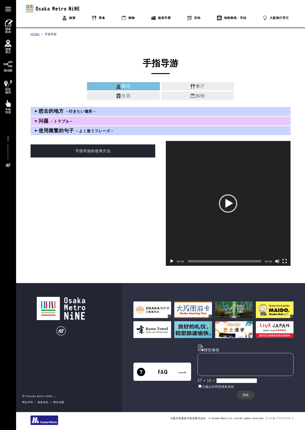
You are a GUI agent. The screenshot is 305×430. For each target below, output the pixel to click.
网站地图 (58, 402)
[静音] (277, 261)
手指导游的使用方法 (92, 151)
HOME (35, 34)
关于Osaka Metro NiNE (37, 396)
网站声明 (27, 402)
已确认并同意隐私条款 (218, 386)
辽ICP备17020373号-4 (279, 418)
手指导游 (51, 34)
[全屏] (284, 261)
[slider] (224, 261)
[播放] (171, 261)
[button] (228, 203)
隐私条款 (43, 402)
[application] (228, 203)
